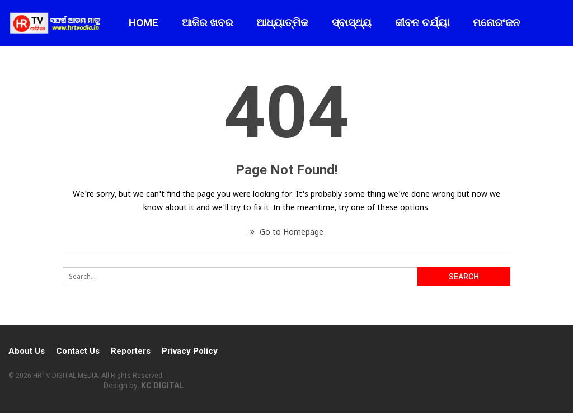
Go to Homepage (286, 231)
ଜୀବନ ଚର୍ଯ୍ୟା (422, 22)
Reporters (131, 351)
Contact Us (78, 351)
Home (143, 22)
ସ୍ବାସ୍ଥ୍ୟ (352, 22)
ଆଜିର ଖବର (207, 22)
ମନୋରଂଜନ (496, 22)
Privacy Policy (190, 351)
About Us (26, 351)
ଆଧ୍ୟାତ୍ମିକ (282, 22)
